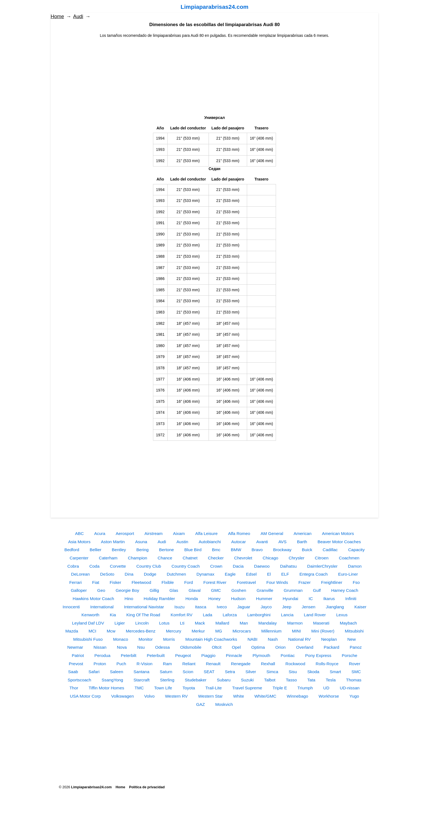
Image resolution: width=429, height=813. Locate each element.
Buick (307, 549)
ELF (285, 574)
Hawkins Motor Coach (93, 598)
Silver (250, 671)
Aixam (179, 533)
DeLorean (80, 574)
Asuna (141, 541)
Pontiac (288, 655)
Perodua (102, 655)
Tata (311, 680)
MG (218, 631)
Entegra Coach (313, 574)
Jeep (286, 606)
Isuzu (179, 606)
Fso (356, 582)
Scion (188, 671)
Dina (129, 574)
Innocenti (71, 606)
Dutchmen (176, 574)
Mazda (71, 631)
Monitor (146, 639)
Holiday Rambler (159, 598)
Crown (216, 566)
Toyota (188, 688)
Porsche (349, 655)
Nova (122, 647)
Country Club (148, 566)
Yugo (354, 696)
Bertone (166, 549)
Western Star (210, 696)
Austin (182, 541)
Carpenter (79, 558)
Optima (258, 647)
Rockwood (295, 663)
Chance (165, 558)
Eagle (230, 574)
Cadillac (330, 549)
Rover (354, 663)
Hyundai (290, 598)
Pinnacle (234, 655)
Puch (121, 663)
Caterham (108, 558)
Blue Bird (192, 549)
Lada (207, 614)
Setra (230, 671)
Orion (280, 647)
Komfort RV (181, 614)
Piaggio (208, 655)
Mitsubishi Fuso (88, 639)
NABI (253, 639)
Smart (335, 671)
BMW (236, 549)
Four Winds (277, 582)
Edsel (251, 574)
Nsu (141, 647)
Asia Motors (79, 541)
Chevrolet (243, 558)
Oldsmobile (190, 647)
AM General (272, 533)
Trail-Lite (213, 688)
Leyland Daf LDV (88, 623)
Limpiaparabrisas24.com (214, 7)
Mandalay (267, 623)
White (238, 696)
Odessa (162, 647)
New (351, 639)
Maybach (348, 623)
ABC (79, 533)
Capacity (356, 549)
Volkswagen (122, 696)
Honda (191, 598)
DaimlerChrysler (322, 566)
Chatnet (190, 558)
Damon (355, 566)
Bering (142, 549)
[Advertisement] (215, 76)
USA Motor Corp (85, 696)
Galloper (79, 590)
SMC (356, 671)
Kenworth (90, 614)
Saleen (116, 671)
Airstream (153, 533)
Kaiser (360, 606)
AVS (282, 541)
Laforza (230, 614)
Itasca (200, 606)
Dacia (238, 566)
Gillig (154, 590)
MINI (296, 631)
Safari (93, 671)
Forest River (214, 582)
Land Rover (315, 614)
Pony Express (318, 655)
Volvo (149, 696)
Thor (73, 688)
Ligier (119, 623)
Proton (100, 663)
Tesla (331, 680)
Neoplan (329, 639)
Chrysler (296, 558)
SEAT (209, 671)
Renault (213, 663)
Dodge (150, 574)
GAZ (200, 704)
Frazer (304, 582)
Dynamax (205, 574)
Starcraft (141, 680)
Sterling (167, 680)
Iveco (222, 606)
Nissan (100, 647)
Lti (182, 623)
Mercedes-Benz (140, 631)
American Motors (338, 533)
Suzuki (247, 680)
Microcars (242, 631)
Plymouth (261, 655)
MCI (92, 631)
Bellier (96, 549)
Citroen (322, 558)
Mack (200, 623)
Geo (101, 590)
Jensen (309, 606)
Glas (174, 590)
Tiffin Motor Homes (106, 688)
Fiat (95, 582)
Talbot (269, 680)
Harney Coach (344, 590)
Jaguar (243, 606)
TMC (139, 688)
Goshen (238, 590)
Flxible (168, 582)
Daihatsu (288, 566)
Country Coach (185, 566)
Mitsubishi (354, 631)
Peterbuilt (156, 655)
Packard (331, 647)
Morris (169, 639)
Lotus (164, 623)
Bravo (257, 549)
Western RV (176, 696)
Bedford (71, 549)
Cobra (73, 566)
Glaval (194, 590)
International (102, 606)
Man (244, 623)
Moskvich (224, 704)
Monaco (120, 639)
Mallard (222, 623)
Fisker (115, 582)
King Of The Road (143, 614)
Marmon (294, 623)
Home (57, 16)
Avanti (262, 541)
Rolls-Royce (327, 663)
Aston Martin (113, 541)
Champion (137, 558)
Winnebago (297, 696)
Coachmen (349, 558)
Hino (129, 598)
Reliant (188, 663)
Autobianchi (210, 541)
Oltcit (217, 647)
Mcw (111, 631)
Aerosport (125, 533)
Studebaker (195, 680)
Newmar (75, 647)
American (302, 533)
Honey (214, 598)
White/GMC (266, 696)
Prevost (76, 663)
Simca (272, 671)
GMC (216, 590)
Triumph (305, 688)
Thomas (354, 680)
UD (326, 688)
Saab (73, 671)
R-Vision (144, 663)
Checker (216, 558)
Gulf (317, 590)
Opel (236, 647)
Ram (167, 663)
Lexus (342, 614)
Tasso (291, 680)
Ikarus (329, 598)
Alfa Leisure (206, 533)
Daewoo (261, 566)
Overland (304, 647)
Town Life (163, 688)
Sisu (293, 671)
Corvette (118, 566)
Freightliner (331, 582)
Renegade (240, 663)
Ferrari (75, 582)
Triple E (279, 688)
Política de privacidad (147, 787)
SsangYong (112, 680)
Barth (302, 541)
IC (311, 598)
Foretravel (246, 582)
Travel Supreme (247, 688)
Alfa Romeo (239, 533)
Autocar (238, 541)
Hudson (238, 598)
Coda (94, 566)
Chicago (270, 558)
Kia (113, 614)
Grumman (293, 590)
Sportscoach (79, 680)
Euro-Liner (348, 574)
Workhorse (329, 696)
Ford (188, 582)
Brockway (282, 549)
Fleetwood (141, 582)
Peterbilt (128, 655)
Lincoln (142, 623)
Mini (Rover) (322, 631)
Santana (141, 671)
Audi (78, 16)
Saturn (166, 671)
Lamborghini (259, 614)
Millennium (271, 631)
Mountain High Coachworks (211, 639)
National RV (299, 639)
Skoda (313, 671)
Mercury (173, 631)
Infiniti (350, 598)
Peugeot (183, 655)
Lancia (287, 614)
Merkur (198, 631)
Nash (273, 639)
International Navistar (144, 606)
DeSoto (107, 574)
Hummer (264, 598)
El (269, 574)
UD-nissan (350, 688)
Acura (99, 533)
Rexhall (268, 663)
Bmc (216, 549)
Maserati (321, 623)
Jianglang (335, 606)
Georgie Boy (127, 590)
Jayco (266, 606)
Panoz (356, 647)
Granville (264, 590)
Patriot (78, 655)
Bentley (119, 549)
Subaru (224, 680)
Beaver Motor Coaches (339, 541)
